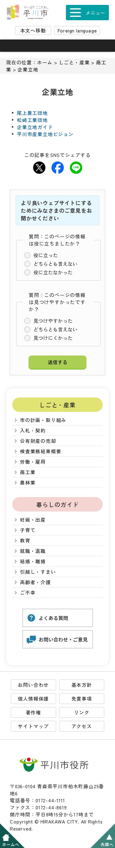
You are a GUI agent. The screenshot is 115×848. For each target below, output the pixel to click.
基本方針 (81, 684)
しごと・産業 (74, 62)
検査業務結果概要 (40, 451)
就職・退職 (33, 550)
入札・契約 (33, 430)
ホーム (44, 62)
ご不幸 (27, 592)
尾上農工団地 (32, 112)
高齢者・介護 (35, 582)
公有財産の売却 (38, 440)
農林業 (27, 482)
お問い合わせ (33, 684)
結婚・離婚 (33, 561)
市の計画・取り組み (43, 420)
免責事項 (81, 698)
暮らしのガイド (57, 504)
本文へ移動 (33, 30)
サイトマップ (33, 726)
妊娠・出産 (33, 519)
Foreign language (77, 30)
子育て (27, 530)
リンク (81, 712)
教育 (25, 540)
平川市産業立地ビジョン (45, 134)
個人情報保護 (33, 698)
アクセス (81, 726)
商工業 (27, 472)
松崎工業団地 (32, 120)
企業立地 (27, 69)
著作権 (33, 712)
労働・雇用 (33, 461)
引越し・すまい (38, 571)
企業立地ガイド (35, 127)
